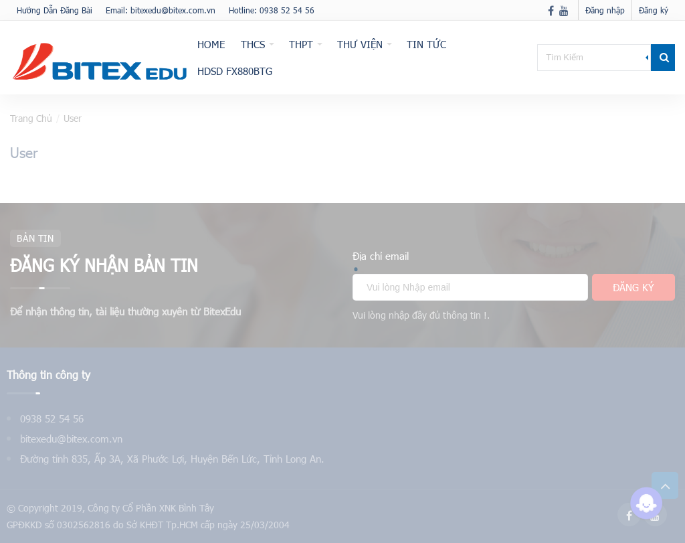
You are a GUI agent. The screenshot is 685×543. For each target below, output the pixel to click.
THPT (301, 44)
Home (211, 44)
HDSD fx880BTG (234, 71)
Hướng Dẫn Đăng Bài (54, 10)
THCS (253, 44)
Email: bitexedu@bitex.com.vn (160, 10)
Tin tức (426, 44)
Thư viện (360, 44)
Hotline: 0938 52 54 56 (271, 10)
